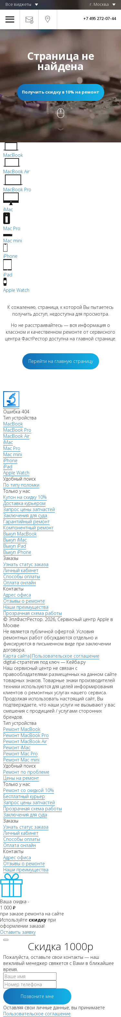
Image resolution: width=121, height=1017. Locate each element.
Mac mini (12, 454)
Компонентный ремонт (28, 528)
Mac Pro (11, 448)
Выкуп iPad (14, 546)
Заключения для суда (25, 515)
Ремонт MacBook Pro (26, 735)
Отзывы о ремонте (24, 601)
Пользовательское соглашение (65, 656)
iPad (7, 467)
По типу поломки (21, 485)
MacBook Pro (17, 430)
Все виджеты (18, 4)
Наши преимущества (25, 607)
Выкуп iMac (15, 540)
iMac (8, 442)
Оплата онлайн (19, 583)
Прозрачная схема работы (32, 613)
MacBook (13, 424)
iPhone (10, 460)
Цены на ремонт (21, 778)
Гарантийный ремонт (26, 521)
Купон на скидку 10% (25, 497)
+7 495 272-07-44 (99, 18)
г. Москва (99, 4)
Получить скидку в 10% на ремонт (60, 92)
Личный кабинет (20, 570)
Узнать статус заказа (25, 564)
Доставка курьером (24, 503)
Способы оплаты (21, 576)
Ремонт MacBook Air (25, 741)
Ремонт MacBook (21, 729)
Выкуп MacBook (20, 534)
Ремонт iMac (16, 747)
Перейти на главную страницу (60, 361)
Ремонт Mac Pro (20, 754)
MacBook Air (16, 436)
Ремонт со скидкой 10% (28, 790)
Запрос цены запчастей (29, 509)
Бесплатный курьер (24, 796)
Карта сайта (16, 656)
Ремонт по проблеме (26, 772)
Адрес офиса (17, 595)
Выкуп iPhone (17, 552)
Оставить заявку (17, 932)
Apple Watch (16, 473)
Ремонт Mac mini (21, 760)
